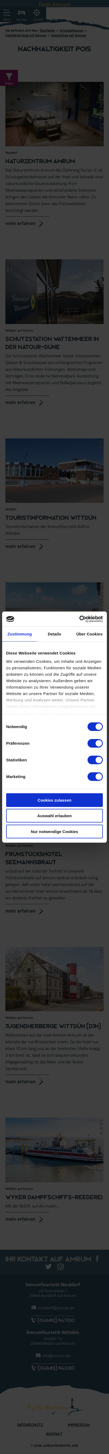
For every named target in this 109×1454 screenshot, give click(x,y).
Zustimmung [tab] (20, 633)
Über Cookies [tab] (89, 633)
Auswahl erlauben (54, 815)
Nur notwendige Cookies (54, 831)
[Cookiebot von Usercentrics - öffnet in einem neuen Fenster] (79, 619)
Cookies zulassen (54, 800)
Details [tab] (54, 633)
